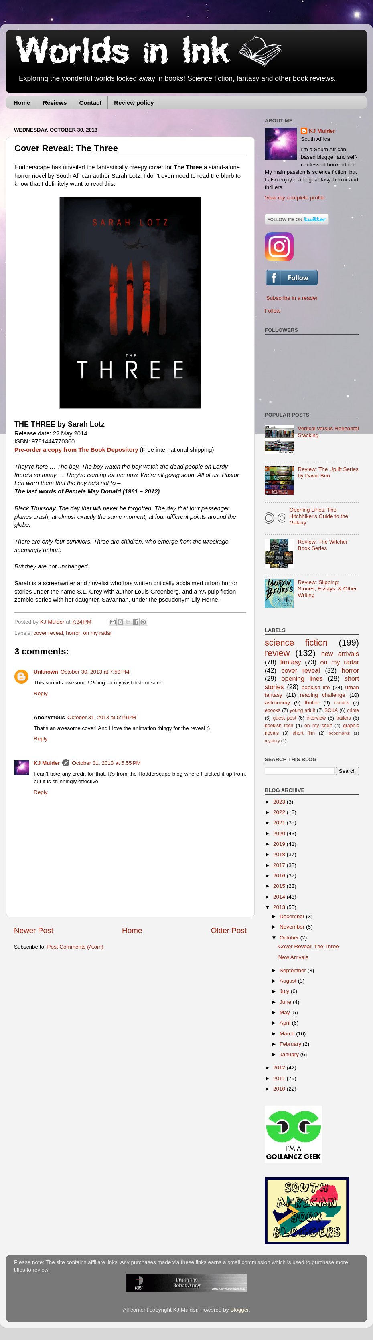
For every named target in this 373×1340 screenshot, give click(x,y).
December (293, 916)
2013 (280, 907)
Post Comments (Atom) (75, 947)
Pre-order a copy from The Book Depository (76, 450)
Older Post (229, 930)
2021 (280, 823)
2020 (280, 833)
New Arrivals (293, 957)
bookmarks (339, 733)
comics (341, 703)
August (289, 981)
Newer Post (33, 930)
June (286, 1002)
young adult (302, 710)
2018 (280, 854)
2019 (280, 844)
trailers (343, 718)
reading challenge (322, 695)
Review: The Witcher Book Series (322, 545)
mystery (272, 740)
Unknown (46, 672)
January (290, 1054)
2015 (280, 886)
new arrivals (340, 653)
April (286, 1023)
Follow (272, 311)
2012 (280, 1068)
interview (316, 718)
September (294, 970)
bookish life (316, 687)
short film (304, 733)
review (277, 653)
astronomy (277, 703)
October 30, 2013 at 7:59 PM (95, 672)
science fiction (296, 643)
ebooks (272, 710)
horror (73, 633)
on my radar (97, 633)
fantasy (290, 662)
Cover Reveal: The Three (308, 946)
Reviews (55, 102)
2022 (280, 812)
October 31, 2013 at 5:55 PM (106, 763)
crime (353, 710)
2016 (280, 876)
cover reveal (48, 633)
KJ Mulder (53, 622)
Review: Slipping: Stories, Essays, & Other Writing (327, 588)
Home (22, 102)
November (293, 927)
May (285, 1012)
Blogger (239, 1310)
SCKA (331, 710)
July (285, 991)
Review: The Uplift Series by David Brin (328, 472)
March (288, 1034)
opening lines (302, 678)
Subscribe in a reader (292, 298)
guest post (284, 718)
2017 (280, 865)
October (290, 938)
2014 (280, 897)
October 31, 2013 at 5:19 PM (101, 717)
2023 (280, 802)
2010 (280, 1089)
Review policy (134, 102)
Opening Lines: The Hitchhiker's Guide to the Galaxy (318, 516)
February (291, 1044)
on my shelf (318, 725)
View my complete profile (295, 198)
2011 (280, 1078)
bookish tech (279, 725)
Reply (41, 693)
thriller (312, 703)
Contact (90, 102)
